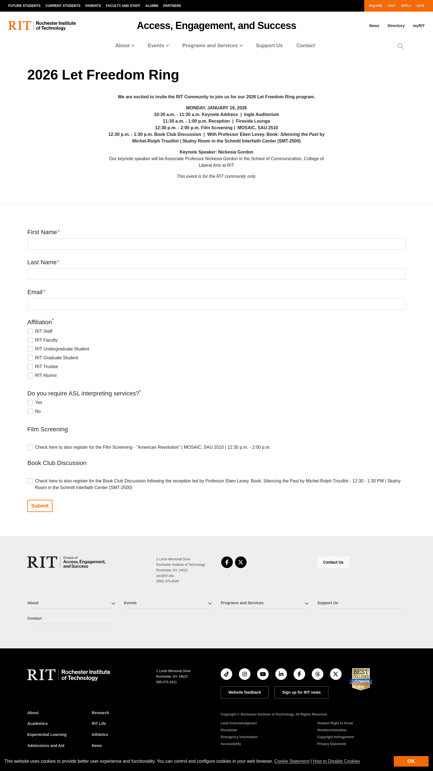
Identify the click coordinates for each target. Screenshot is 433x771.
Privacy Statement (331, 744)
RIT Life (99, 723)
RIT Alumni (46, 375)
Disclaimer (229, 730)
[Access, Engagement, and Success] (66, 562)
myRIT (419, 25)
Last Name (42, 262)
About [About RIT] (32, 713)
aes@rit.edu (165, 576)
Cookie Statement (291, 761)
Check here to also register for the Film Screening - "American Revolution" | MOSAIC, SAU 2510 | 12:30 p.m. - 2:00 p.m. (153, 447)
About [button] (122, 45)
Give (420, 6)
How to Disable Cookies (336, 761)
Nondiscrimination (331, 730)
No (38, 411)
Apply (406, 6)
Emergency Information (239, 737)
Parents (93, 6)
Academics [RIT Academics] (37, 723)
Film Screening (47, 429)
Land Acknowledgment (239, 723)
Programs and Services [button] (209, 45)
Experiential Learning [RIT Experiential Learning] (47, 734)
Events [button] (156, 45)
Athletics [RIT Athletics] (100, 734)
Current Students (63, 6)
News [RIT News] (97, 745)
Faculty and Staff (123, 6)
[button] (400, 46)
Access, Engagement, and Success (216, 25)
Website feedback (244, 692)
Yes (38, 402)
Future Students (24, 6)
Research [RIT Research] (100, 713)
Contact (306, 45)
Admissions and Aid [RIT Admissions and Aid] (45, 745)
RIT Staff (43, 331)
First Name (42, 232)
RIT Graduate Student (56, 357)
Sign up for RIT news (301, 692)
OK (411, 761)
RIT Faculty (46, 340)
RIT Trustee (46, 366)
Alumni (151, 6)
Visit (391, 6)
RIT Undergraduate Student (62, 349)
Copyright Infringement (335, 737)
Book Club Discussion (56, 463)
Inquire (375, 6)
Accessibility (231, 744)
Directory (396, 25)
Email (35, 292)
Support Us (269, 45)
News (374, 25)
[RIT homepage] (42, 26)
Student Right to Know (335, 723)
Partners (172, 6)
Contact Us (333, 562)
